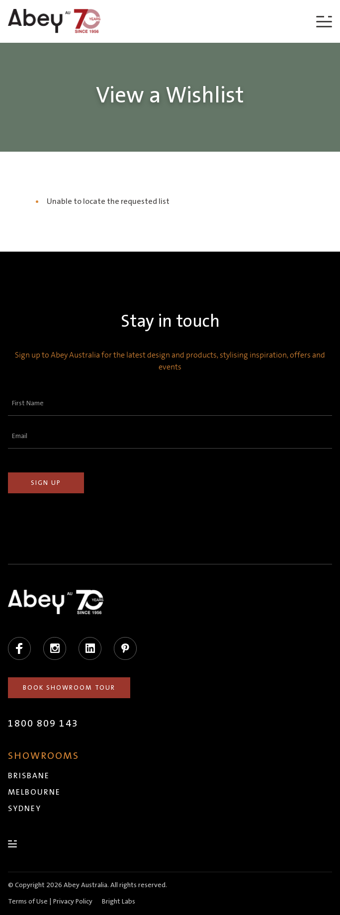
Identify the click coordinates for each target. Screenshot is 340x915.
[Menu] (324, 21)
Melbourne (34, 792)
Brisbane (29, 775)
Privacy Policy (72, 902)
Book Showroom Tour (69, 687)
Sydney (24, 808)
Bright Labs (118, 902)
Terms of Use (28, 902)
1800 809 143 (43, 723)
